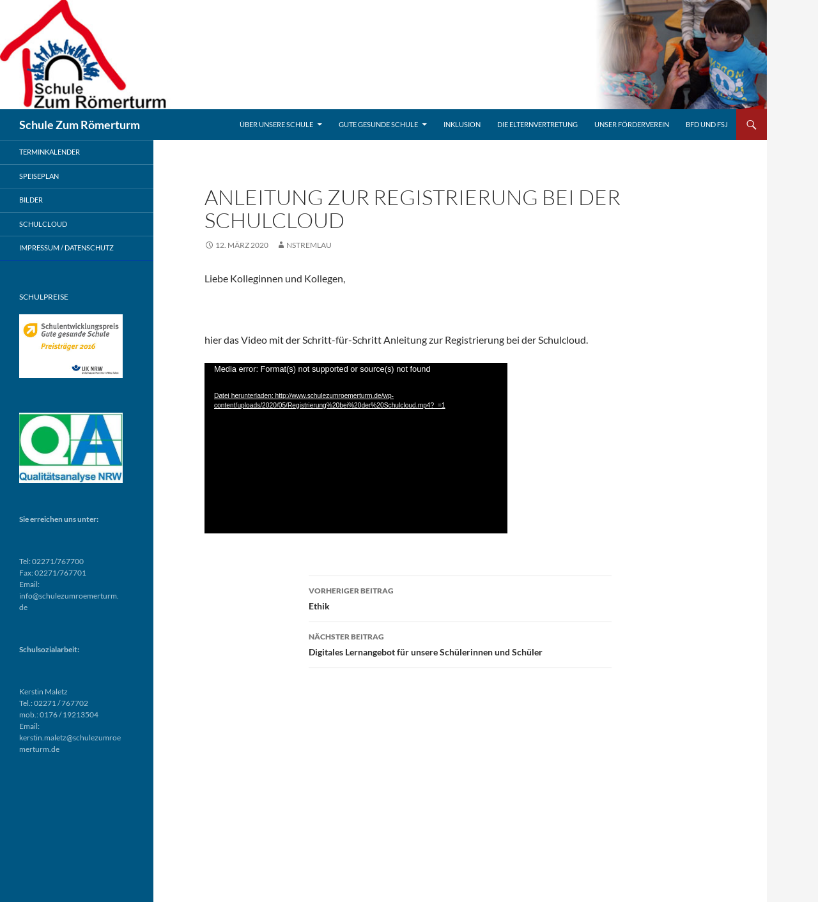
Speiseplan (39, 176)
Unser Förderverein (631, 124)
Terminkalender (49, 152)
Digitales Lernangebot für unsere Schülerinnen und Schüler (460, 643)
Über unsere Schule (276, 124)
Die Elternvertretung (537, 124)
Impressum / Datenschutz (66, 247)
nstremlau (309, 245)
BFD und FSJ (707, 124)
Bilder (31, 199)
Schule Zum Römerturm (79, 125)
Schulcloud (43, 224)
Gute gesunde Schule (378, 124)
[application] (355, 448)
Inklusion (462, 124)
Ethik (460, 597)
